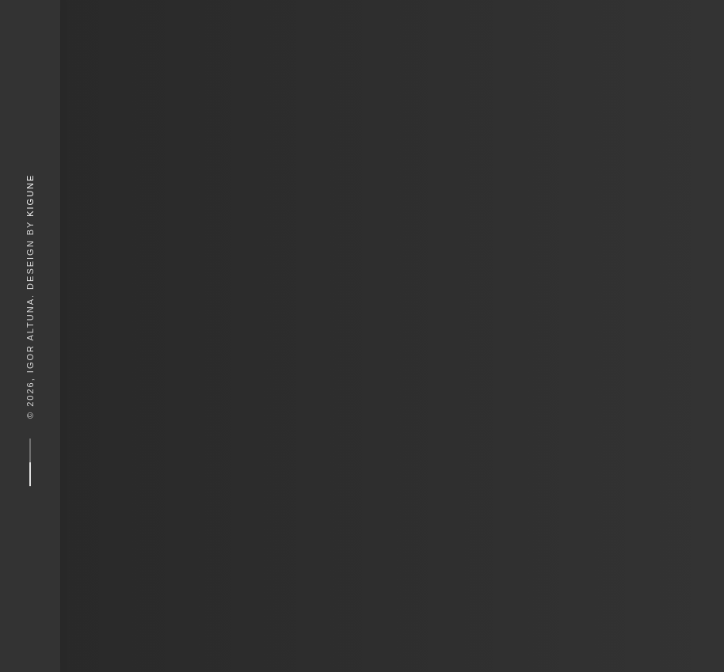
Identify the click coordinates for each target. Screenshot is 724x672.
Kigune (30, 194)
